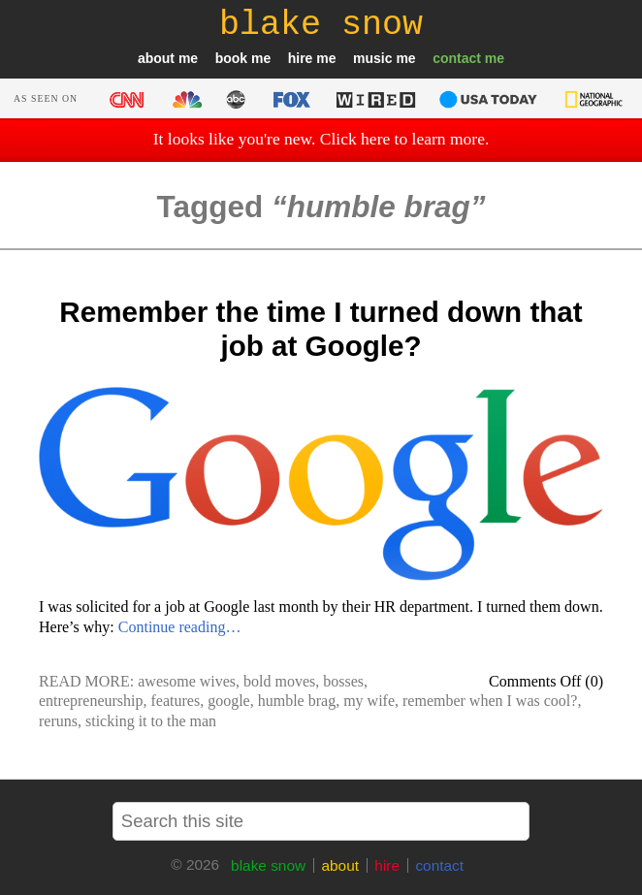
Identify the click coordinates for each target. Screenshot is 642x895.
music (372, 58)
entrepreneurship (91, 700)
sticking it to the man (150, 721)
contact (457, 58)
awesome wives (187, 681)
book (231, 58)
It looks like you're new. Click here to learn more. (321, 138)
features (176, 700)
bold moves (279, 681)
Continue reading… (179, 627)
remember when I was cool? (489, 700)
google (229, 700)
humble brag (297, 700)
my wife (369, 700)
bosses (343, 681)
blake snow (268, 865)
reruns (58, 721)
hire (300, 58)
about (156, 58)
